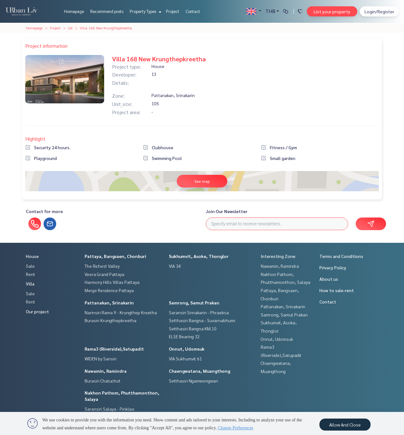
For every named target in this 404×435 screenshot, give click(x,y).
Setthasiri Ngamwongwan (193, 380)
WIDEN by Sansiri (100, 358)
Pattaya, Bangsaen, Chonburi (115, 256)
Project (172, 11)
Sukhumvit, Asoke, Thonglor (199, 256)
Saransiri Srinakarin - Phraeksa (199, 312)
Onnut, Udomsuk (187, 349)
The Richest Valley (102, 266)
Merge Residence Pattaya (109, 290)
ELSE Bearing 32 (184, 336)
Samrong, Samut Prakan (194, 302)
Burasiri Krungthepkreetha (110, 320)
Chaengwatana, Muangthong (199, 371)
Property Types (145, 11)
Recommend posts (106, 11)
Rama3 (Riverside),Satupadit (114, 349)
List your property (332, 11)
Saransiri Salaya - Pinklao (109, 409)
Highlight (35, 138)
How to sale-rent (336, 290)
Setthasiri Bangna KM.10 (193, 328)
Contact (193, 11)
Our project (37, 311)
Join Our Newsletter (226, 211)
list (70, 27)
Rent (30, 274)
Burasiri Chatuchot (103, 380)
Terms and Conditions (341, 256)
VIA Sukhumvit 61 (185, 358)
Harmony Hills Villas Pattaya (112, 282)
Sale (30, 266)
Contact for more (44, 211)
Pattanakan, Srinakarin (109, 302)
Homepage (74, 11)
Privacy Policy (332, 267)
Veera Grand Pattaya (104, 274)
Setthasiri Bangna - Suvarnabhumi (202, 320)
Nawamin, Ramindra (106, 371)
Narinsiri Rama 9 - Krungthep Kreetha (121, 312)
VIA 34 (175, 266)
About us (328, 279)
